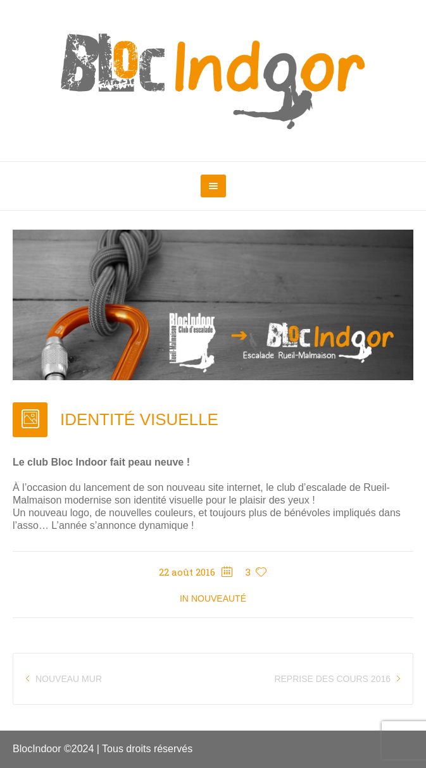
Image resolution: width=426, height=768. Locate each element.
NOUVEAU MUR (68, 679)
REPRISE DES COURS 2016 (332, 679)
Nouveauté (218, 598)
